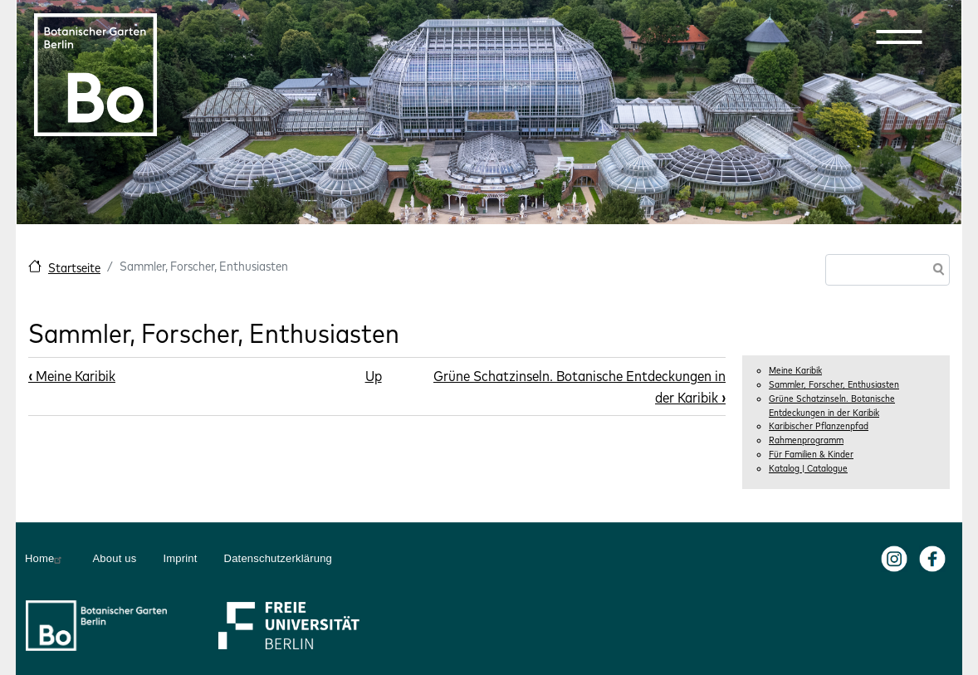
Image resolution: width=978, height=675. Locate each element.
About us (114, 558)
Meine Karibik (795, 370)
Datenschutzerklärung (278, 558)
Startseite (74, 268)
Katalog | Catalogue (808, 468)
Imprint (180, 558)
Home (45, 558)
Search (935, 271)
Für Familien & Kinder (811, 454)
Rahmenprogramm (806, 440)
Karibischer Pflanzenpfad (818, 426)
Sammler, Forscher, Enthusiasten (834, 384)
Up (373, 375)
